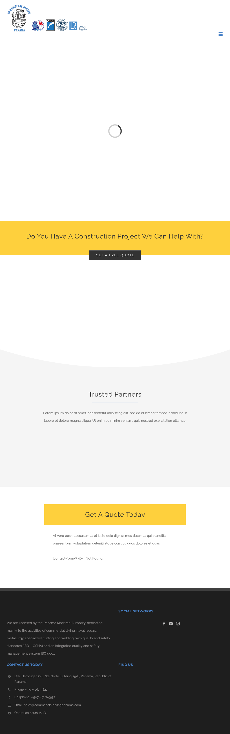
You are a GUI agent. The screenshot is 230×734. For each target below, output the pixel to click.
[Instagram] (178, 623)
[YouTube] (171, 623)
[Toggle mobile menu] (221, 34)
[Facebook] (164, 623)
